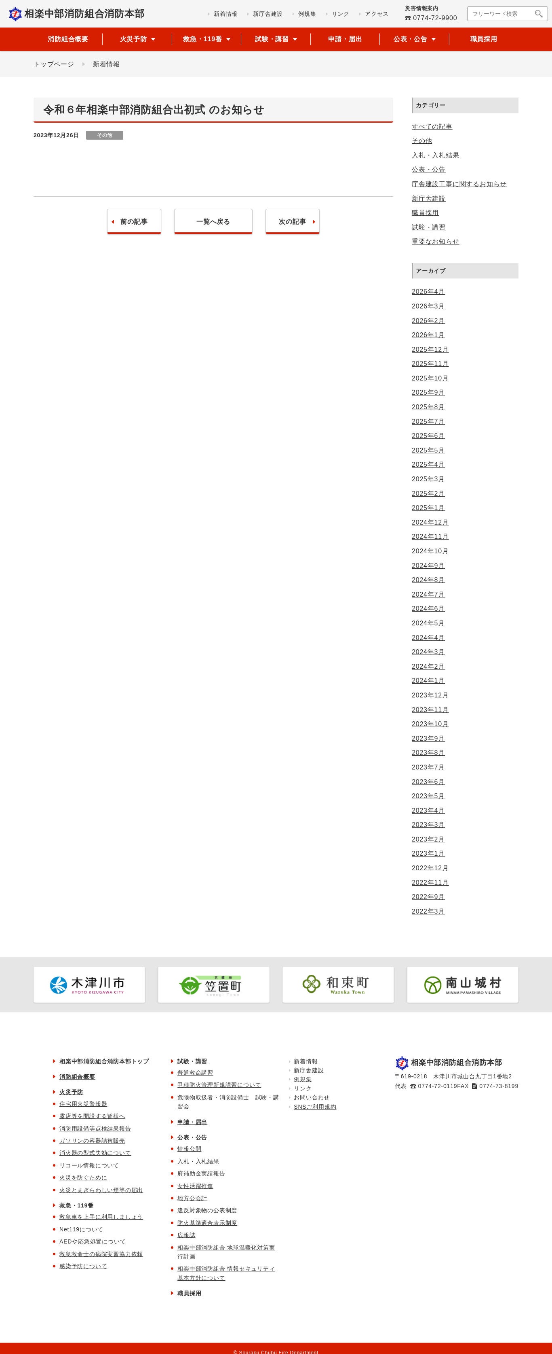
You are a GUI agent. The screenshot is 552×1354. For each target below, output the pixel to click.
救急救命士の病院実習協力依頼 (101, 1254)
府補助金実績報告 (201, 1173)
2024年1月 (428, 680)
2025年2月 (428, 493)
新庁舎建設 (429, 198)
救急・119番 (76, 1205)
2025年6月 (428, 435)
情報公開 (189, 1149)
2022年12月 (430, 868)
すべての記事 (432, 126)
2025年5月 (428, 450)
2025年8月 (428, 407)
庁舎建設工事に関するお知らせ (459, 184)
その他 (422, 140)
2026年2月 (428, 320)
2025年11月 (430, 363)
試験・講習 (429, 227)
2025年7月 (428, 421)
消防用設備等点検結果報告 (95, 1128)
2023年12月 (430, 695)
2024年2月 (428, 666)
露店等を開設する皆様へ (92, 1116)
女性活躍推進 (195, 1186)
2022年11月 (430, 882)
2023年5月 (428, 796)
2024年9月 (428, 565)
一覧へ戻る (213, 221)
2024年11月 (430, 536)
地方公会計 (192, 1198)
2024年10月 (430, 551)
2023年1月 (428, 853)
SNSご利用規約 (315, 1106)
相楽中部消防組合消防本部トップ (104, 1061)
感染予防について (83, 1266)
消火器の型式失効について (95, 1153)
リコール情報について (89, 1165)
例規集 (303, 1079)
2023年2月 (428, 839)
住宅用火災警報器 (83, 1104)
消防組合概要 (68, 39)
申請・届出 (345, 39)
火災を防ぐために (83, 1177)
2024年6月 (428, 608)
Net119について (81, 1229)
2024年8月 (428, 579)
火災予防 (71, 1092)
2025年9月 (428, 392)
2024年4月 (428, 637)
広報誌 (186, 1235)
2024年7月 (428, 594)
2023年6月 (428, 781)
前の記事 (133, 221)
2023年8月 (428, 752)
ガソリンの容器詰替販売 (92, 1140)
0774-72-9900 (435, 18)
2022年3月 (428, 911)
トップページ (54, 64)
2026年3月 (428, 306)
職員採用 (483, 39)
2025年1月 (428, 507)
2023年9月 (428, 738)
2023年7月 (428, 767)
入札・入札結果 (435, 155)
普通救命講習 (195, 1072)
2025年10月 (430, 378)
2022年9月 (428, 896)
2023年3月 (428, 824)
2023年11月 (430, 709)
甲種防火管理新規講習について (219, 1085)
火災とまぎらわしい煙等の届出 (101, 1190)
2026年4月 (428, 291)
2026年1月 (428, 335)
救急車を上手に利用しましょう (101, 1217)
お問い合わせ (312, 1097)
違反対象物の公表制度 (207, 1210)
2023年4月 (428, 810)
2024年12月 (430, 522)
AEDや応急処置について (92, 1241)
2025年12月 (430, 349)
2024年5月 (428, 623)
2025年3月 (428, 479)
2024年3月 (428, 651)
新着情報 (306, 1061)
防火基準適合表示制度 (207, 1223)
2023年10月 (430, 724)
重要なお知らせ (435, 241)
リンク (303, 1088)
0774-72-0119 (437, 1086)
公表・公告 (429, 169)
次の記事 (292, 221)
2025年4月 (428, 464)
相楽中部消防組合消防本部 (84, 13)
